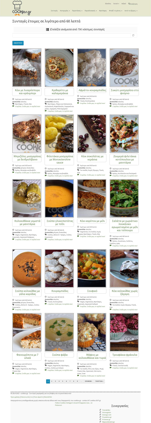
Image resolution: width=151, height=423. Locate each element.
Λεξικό (124, 3)
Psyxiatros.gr (107, 417)
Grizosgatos (106, 412)
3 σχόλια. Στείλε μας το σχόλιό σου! (59, 111)
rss (31, 397)
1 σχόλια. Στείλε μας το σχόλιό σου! (123, 106)
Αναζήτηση (133, 4)
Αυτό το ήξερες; (131, 11)
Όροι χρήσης (15, 397)
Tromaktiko (106, 410)
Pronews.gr (106, 419)
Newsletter (48, 397)
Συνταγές (54, 11)
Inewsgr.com (106, 415)
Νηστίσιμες (103, 11)
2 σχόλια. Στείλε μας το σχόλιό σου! (26, 239)
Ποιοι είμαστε (38, 397)
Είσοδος (108, 3)
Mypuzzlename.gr (108, 422)
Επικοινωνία (25, 397)
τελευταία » (99, 381)
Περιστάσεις (77, 11)
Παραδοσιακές (91, 11)
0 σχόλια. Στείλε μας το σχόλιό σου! (26, 106)
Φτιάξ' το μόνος (115, 11)
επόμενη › (88, 381)
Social (116, 3)
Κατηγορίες (65, 11)
